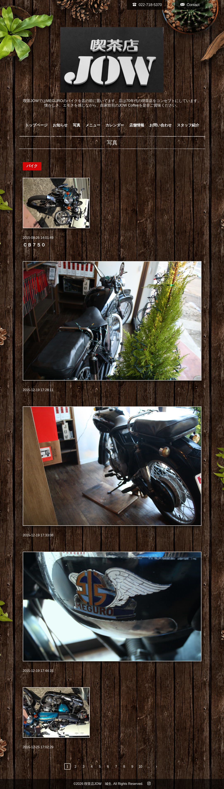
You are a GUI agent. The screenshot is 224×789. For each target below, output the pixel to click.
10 (140, 766)
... (148, 766)
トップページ (36, 125)
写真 (76, 125)
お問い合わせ (160, 125)
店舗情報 (136, 125)
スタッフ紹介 (188, 125)
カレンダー (114, 125)
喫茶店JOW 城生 (97, 783)
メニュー (92, 125)
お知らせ (60, 125)
